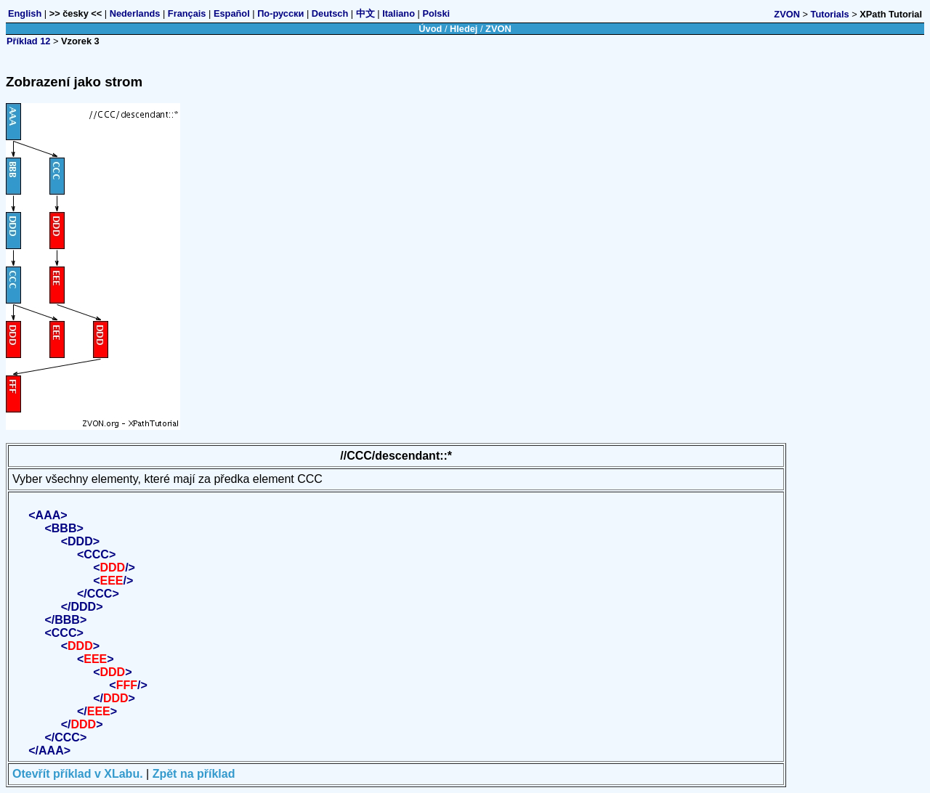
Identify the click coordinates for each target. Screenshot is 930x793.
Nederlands (135, 13)
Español (232, 13)
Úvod (430, 28)
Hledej (463, 28)
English (24, 13)
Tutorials (830, 14)
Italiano (398, 13)
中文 (365, 13)
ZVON (787, 14)
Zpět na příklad (194, 774)
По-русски (280, 13)
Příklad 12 (28, 41)
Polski (436, 13)
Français (187, 13)
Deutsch (330, 13)
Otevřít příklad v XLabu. (77, 774)
